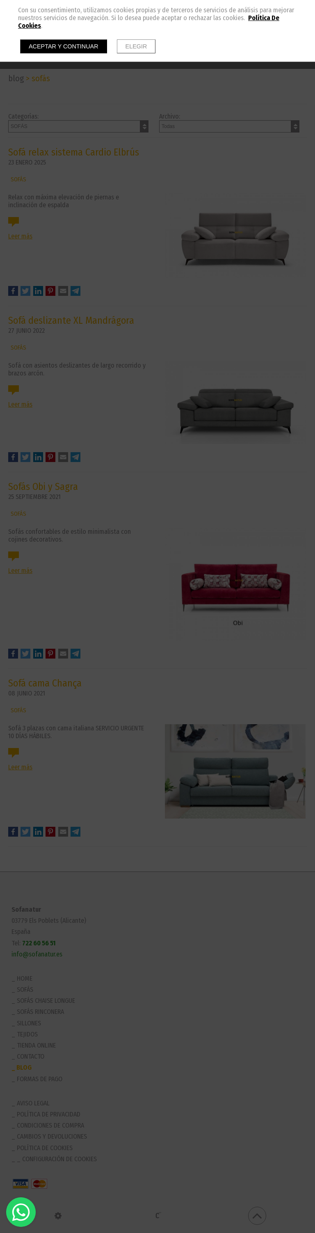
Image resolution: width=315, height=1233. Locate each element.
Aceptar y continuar (63, 46)
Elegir (136, 46)
